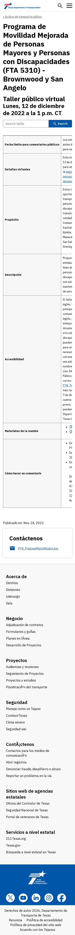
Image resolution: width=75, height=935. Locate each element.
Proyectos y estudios (21, 680)
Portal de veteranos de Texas (27, 817)
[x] (10, 897)
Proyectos (16, 660)
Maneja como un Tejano (23, 709)
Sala (9, 603)
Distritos (12, 583)
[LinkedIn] (36, 897)
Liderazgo (13, 596)
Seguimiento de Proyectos (25, 674)
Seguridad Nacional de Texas (27, 810)
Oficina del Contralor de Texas (28, 803)
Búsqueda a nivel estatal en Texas (31, 852)
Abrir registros (16, 762)
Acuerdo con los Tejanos (37, 930)
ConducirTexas (16, 716)
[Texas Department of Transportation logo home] (22, 5)
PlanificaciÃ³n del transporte (26, 687)
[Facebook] (61, 897)
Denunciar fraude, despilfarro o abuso (33, 769)
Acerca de (16, 576)
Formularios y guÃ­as (21, 632)
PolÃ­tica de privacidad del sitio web (35, 925)
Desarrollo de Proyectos (23, 645)
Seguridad (16, 702)
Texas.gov (13, 845)
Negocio (14, 618)
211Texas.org (16, 839)
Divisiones (13, 590)
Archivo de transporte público (23, 16)
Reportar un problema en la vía (29, 776)
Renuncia (15, 920)
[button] (60, 5)
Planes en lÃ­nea (18, 638)
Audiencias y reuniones (22, 667)
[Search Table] (26, 123)
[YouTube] (23, 897)
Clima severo (15, 722)
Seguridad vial (16, 729)
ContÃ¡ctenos (20, 744)
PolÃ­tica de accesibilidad (44, 920)
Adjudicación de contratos (24, 625)
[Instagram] (48, 897)
